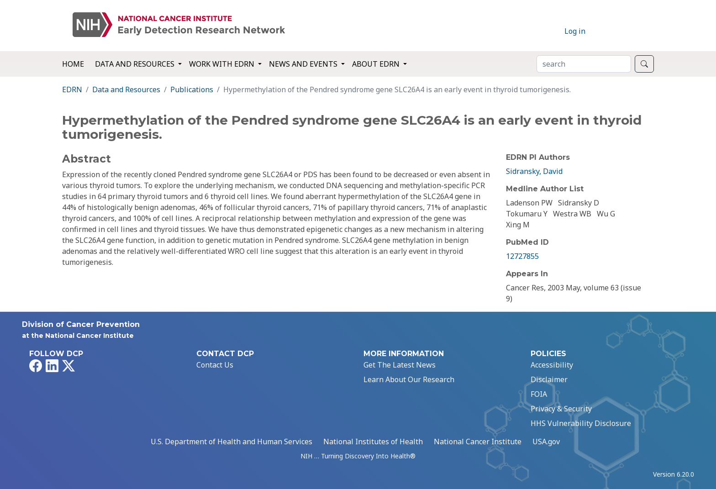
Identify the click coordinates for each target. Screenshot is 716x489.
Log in (574, 31)
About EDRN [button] (376, 64)
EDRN (72, 89)
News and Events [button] (304, 64)
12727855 (522, 256)
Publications (191, 89)
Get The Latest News (399, 365)
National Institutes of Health (373, 441)
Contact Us (214, 365)
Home (73, 64)
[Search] (584, 64)
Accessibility (552, 365)
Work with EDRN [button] (222, 64)
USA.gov (546, 441)
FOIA (539, 394)
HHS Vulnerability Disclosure (581, 423)
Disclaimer (549, 379)
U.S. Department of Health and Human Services (231, 441)
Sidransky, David (534, 171)
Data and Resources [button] (135, 64)
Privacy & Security (561, 409)
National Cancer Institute (477, 441)
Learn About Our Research (408, 379)
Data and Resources (126, 89)
